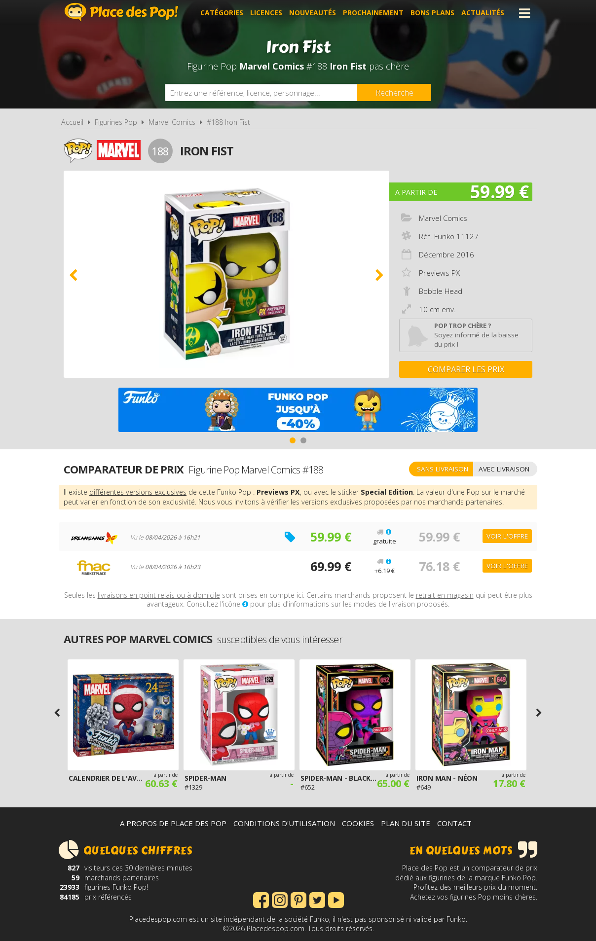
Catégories (221, 13)
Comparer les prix (466, 369)
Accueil (72, 122)
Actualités (482, 13)
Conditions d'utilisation (284, 823)
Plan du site (405, 823)
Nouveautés (312, 13)
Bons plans (432, 13)
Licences (266, 13)
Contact (454, 823)
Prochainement (373, 13)
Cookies (358, 823)
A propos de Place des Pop (173, 823)
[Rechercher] (394, 92)
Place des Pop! (121, 12)
